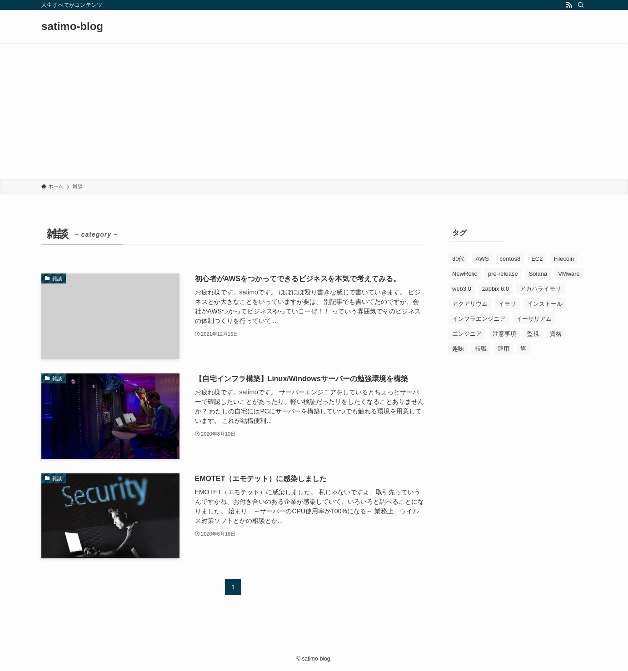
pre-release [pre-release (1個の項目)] (503, 273)
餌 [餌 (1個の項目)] (523, 348)
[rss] (569, 5)
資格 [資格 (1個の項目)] (556, 333)
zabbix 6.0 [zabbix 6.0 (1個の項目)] (495, 288)
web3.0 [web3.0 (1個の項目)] (461, 288)
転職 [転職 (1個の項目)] (481, 348)
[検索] (581, 5)
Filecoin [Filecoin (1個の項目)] (563, 258)
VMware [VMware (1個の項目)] (569, 273)
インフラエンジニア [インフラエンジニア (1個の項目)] (478, 318)
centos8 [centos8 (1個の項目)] (510, 258)
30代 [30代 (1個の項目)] (458, 258)
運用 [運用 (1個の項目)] (503, 348)
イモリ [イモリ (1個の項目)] (507, 303)
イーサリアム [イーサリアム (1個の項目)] (534, 318)
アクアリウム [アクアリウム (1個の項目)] (470, 303)
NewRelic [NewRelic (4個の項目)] (464, 273)
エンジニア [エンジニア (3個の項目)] (467, 333)
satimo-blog (72, 26)
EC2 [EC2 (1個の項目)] (537, 258)
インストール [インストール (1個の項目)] (545, 303)
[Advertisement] (314, 110)
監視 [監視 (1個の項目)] (533, 333)
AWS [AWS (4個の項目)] (481, 258)
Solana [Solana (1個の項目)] (538, 273)
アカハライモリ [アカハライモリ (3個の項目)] (540, 288)
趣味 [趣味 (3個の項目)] (458, 348)
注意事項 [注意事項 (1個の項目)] (504, 333)
